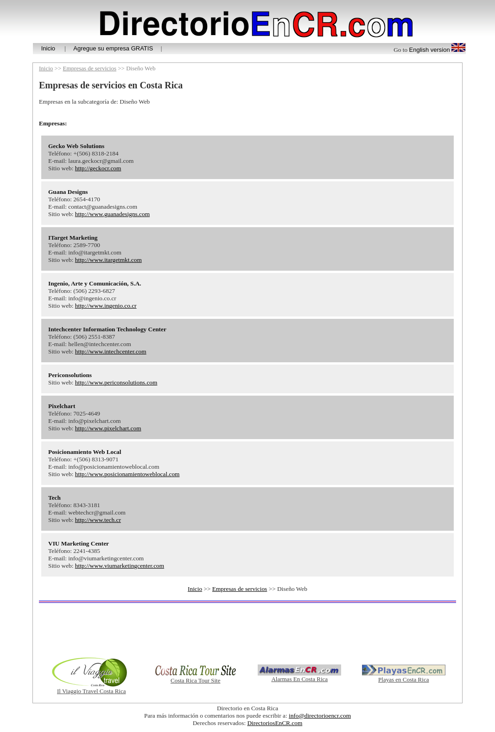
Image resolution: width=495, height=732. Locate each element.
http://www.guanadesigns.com (112, 214)
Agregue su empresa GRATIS (113, 48)
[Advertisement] (247, 630)
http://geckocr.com (98, 168)
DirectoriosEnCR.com (274, 723)
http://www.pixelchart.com (108, 428)
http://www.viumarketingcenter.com (119, 565)
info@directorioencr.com (320, 715)
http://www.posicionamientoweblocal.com (127, 474)
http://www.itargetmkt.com (108, 259)
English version (429, 49)
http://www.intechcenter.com (110, 351)
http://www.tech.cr (98, 519)
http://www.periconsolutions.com (116, 382)
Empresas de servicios (90, 68)
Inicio (48, 48)
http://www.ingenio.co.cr (106, 305)
